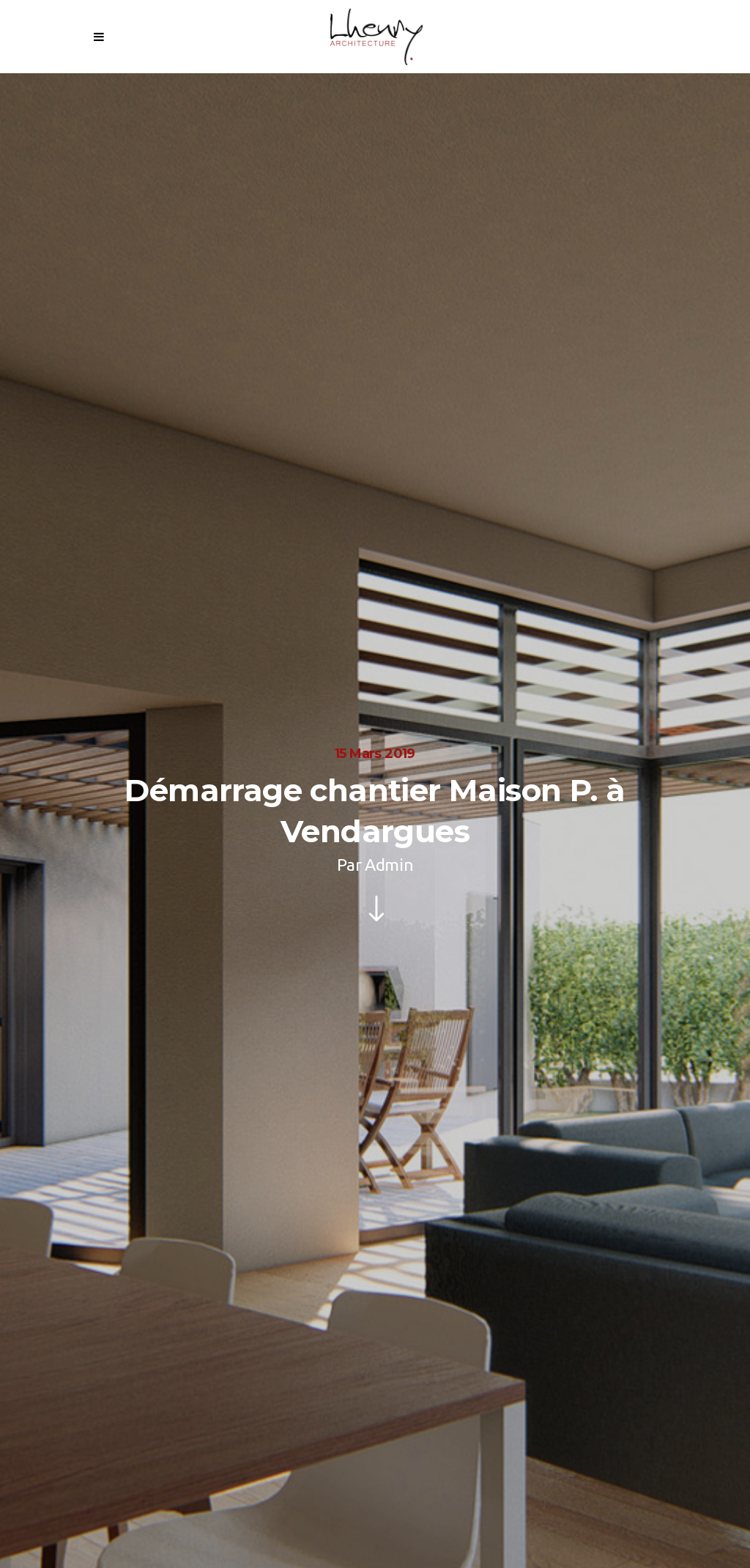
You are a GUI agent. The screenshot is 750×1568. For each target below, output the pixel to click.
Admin (389, 864)
